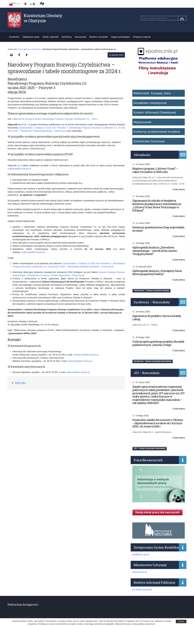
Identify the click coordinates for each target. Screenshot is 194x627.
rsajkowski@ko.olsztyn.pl (19, 168)
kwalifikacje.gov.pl (140, 554)
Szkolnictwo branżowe (149, 141)
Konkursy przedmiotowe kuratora (156, 131)
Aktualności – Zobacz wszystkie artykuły (151, 291)
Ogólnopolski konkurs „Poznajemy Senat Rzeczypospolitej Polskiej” (157, 272)
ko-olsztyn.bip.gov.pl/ (142, 589)
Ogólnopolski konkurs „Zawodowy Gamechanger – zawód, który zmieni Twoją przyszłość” (154, 251)
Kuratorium (14, 37)
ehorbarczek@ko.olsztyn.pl (86, 354)
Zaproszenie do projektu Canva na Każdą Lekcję (156, 317)
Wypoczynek (142, 122)
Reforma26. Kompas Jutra (152, 93)
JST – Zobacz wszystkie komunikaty (149, 448)
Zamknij (181, 621)
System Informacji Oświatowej (154, 112)
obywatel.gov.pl (139, 572)
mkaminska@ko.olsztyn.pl (79, 361)
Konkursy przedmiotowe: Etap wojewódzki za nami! (158, 228)
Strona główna (23, 49)
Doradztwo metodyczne (150, 103)
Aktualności (36, 49)
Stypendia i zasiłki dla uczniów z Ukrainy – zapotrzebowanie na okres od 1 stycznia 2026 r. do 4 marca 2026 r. (157, 423)
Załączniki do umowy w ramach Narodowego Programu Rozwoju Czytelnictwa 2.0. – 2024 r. (55, 119)
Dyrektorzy (67, 37)
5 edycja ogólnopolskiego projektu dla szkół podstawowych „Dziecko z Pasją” (158, 343)
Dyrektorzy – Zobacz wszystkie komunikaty (152, 361)
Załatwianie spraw (30, 37)
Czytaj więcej (178, 189)
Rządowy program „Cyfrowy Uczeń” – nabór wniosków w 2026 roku (155, 170)
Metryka (20, 382)
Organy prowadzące (120, 37)
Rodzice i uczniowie (98, 37)
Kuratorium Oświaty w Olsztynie (43, 18)
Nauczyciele (80, 37)
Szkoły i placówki (51, 37)
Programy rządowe (142, 37)
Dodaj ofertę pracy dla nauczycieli (157, 512)
